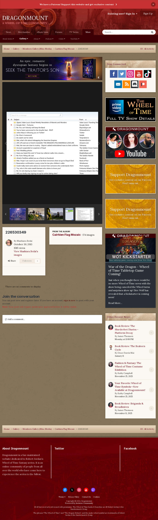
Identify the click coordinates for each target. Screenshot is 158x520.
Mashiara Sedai (24, 241)
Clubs (62, 39)
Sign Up (148, 13)
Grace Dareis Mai (126, 353)
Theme (61, 497)
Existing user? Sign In (122, 13)
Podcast (49, 39)
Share (12, 261)
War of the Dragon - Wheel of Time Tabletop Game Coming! (128, 270)
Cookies (96, 497)
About (36, 39)
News (8, 32)
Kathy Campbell (125, 373)
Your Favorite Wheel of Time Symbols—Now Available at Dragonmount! (130, 387)
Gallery (23, 38)
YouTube (75, 39)
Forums (58, 32)
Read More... (115, 303)
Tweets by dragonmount (68, 454)
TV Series (73, 32)
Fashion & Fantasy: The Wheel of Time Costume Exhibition (129, 366)
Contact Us (86, 497)
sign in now (69, 300)
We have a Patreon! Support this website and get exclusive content (77, 4)
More (88, 32)
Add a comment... (15, 319)
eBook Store (42, 32)
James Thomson (125, 336)
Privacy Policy (73, 497)
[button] (5, 214)
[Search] (118, 32)
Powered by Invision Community (79, 503)
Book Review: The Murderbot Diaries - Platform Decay (126, 329)
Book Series (8, 39)
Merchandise (24, 32)
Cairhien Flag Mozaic (66, 234)
